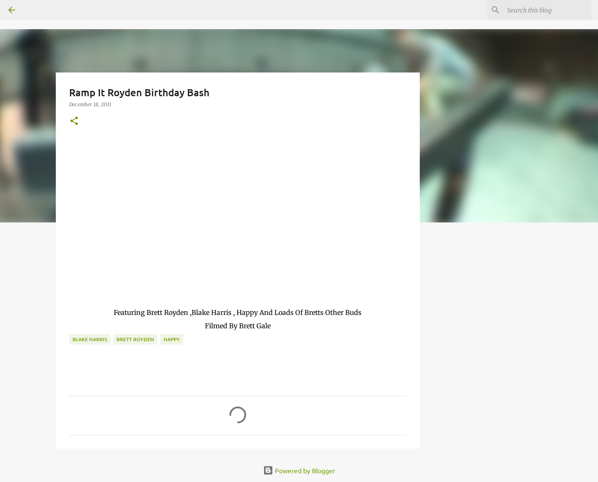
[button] (74, 121)
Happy (172, 339)
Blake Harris (89, 339)
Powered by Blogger (299, 470)
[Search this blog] (547, 10)
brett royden (135, 339)
